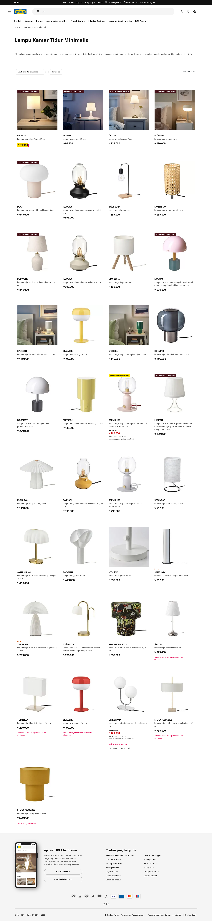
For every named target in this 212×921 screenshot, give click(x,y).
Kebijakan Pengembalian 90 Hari (120, 855)
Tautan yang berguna (121, 850)
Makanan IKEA (68, 2)
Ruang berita (149, 867)
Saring (56, 72)
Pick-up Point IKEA (114, 863)
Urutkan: (28, 72)
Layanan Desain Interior (120, 21)
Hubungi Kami (150, 859)
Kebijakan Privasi (112, 915)
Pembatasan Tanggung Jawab (133, 915)
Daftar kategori (150, 875)
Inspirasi (79, 2)
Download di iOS (63, 872)
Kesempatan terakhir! (56, 21)
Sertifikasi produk (113, 879)
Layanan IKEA (112, 871)
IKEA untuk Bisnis (113, 859)
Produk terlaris (78, 21)
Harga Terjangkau (114, 875)
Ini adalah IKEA (150, 863)
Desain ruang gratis (148, 2)
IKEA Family (140, 21)
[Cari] (108, 12)
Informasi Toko (132, 2)
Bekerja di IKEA (112, 867)
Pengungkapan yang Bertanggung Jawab (164, 915)
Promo (39, 21)
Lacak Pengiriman (114, 2)
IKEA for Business (96, 21)
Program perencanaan (93, 2)
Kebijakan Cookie (190, 915)
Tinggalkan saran (151, 871)
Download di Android (63, 879)
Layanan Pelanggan (152, 855)
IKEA (16, 27)
